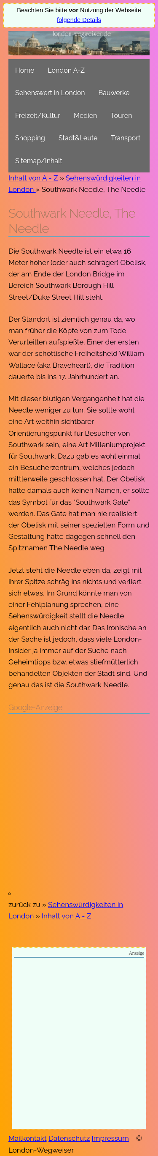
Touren (121, 116)
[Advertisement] (79, 805)
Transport (125, 138)
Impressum (110, 1138)
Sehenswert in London (50, 93)
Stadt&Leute (78, 138)
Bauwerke (114, 93)
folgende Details (79, 19)
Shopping (30, 138)
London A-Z (66, 70)
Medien (85, 116)
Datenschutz (69, 1138)
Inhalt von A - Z (33, 178)
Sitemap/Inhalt (38, 161)
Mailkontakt (27, 1138)
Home (24, 70)
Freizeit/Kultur (37, 116)
